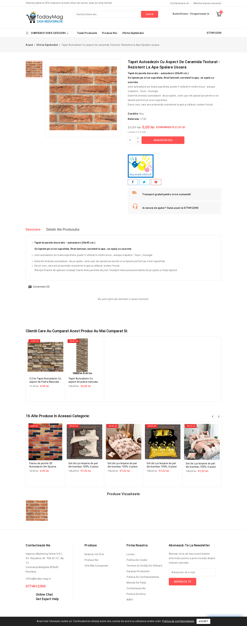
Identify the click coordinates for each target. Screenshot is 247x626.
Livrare (131, 554)
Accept (203, 621)
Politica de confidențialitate (143, 577)
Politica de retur (136, 594)
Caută (150, 14)
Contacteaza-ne (136, 588)
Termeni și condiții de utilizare (144, 565)
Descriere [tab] (33, 229)
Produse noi (92, 560)
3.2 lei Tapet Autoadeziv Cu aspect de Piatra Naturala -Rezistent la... (45, 381)
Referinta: (134, 119)
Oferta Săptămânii (133, 33)
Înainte (218, 416)
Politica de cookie (137, 560)
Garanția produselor (138, 571)
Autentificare (181, 13)
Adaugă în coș (163, 140)
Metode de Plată (136, 582)
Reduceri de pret (94, 554)
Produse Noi (109, 33)
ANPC (130, 599)
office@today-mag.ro (38, 578)
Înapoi (213, 416)
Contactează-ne (179, 3)
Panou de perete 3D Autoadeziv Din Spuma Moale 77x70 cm (42, 466)
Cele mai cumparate (96, 565)
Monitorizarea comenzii (207, 3)
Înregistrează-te (199, 13)
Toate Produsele (87, 33)
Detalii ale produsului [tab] (62, 229)
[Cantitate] (132, 140)
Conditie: (133, 113)
